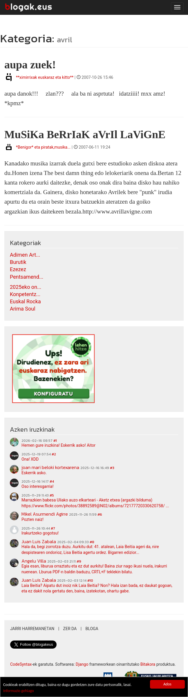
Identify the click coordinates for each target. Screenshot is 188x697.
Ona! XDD (30, 459)
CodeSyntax (21, 664)
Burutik (18, 262)
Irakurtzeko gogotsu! (40, 533)
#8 (92, 542)
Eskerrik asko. (34, 472)
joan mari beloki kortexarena (50, 467)
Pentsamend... (26, 277)
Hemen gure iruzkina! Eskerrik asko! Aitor (58, 445)
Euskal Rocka (25, 301)
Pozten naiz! (32, 519)
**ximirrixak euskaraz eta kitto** (44, 77)
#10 (90, 580)
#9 (79, 561)
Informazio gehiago (18, 691)
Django (82, 664)
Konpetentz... (25, 294)
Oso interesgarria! (37, 486)
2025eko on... (25, 287)
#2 (54, 454)
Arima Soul (22, 309)
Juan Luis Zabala (38, 541)
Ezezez (18, 269)
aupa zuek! (30, 65)
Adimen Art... (25, 255)
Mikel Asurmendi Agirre (44, 513)
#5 (52, 495)
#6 (99, 514)
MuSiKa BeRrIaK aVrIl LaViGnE (84, 134)
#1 (55, 440)
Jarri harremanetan (32, 628)
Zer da (70, 628)
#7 (53, 528)
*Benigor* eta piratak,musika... (43, 147)
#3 (112, 467)
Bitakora (148, 664)
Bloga (92, 628)
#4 (52, 481)
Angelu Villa (33, 560)
